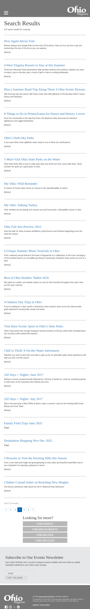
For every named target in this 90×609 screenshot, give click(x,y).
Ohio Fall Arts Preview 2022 (22, 226)
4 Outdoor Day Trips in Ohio (23, 302)
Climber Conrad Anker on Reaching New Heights (36, 482)
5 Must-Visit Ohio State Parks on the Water (32, 159)
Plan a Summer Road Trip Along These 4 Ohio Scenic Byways (44, 89)
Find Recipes (45, 534)
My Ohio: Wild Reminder (20, 183)
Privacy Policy (45, 605)
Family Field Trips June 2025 (23, 423)
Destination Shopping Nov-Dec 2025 (28, 440)
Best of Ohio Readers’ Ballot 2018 (26, 278)
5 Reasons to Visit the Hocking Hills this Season (35, 458)
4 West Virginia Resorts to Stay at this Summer (34, 65)
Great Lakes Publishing (47, 596)
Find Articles (45, 540)
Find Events (45, 523)
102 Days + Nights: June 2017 (23, 374)
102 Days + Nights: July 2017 (23, 399)
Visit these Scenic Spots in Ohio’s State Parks (33, 326)
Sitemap (35, 605)
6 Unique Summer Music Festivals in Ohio (32, 251)
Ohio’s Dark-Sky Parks (19, 138)
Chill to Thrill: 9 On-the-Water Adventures (31, 350)
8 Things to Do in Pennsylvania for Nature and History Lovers (44, 113)
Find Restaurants (44, 529)
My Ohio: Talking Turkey (20, 205)
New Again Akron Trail (19, 41)
